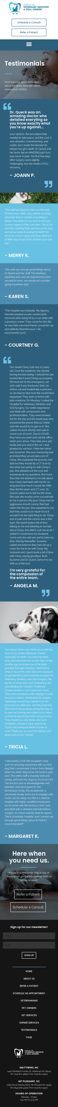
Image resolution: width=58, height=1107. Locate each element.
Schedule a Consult (29, 22)
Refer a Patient (29, 32)
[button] (29, 44)
